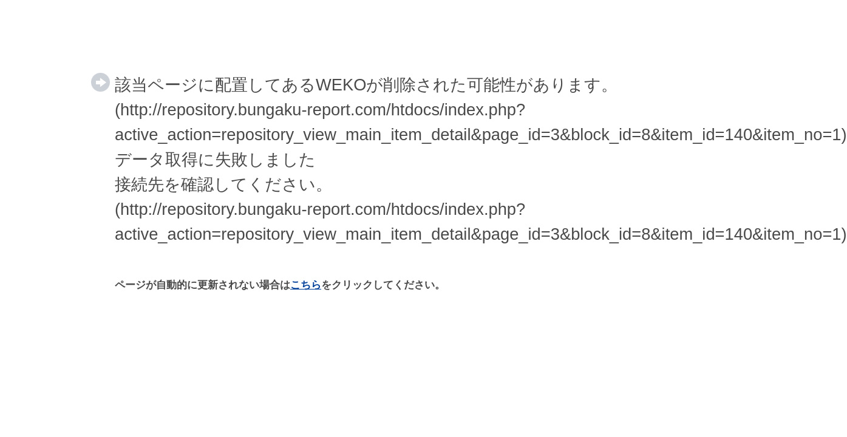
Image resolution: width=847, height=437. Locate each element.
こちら (305, 285)
